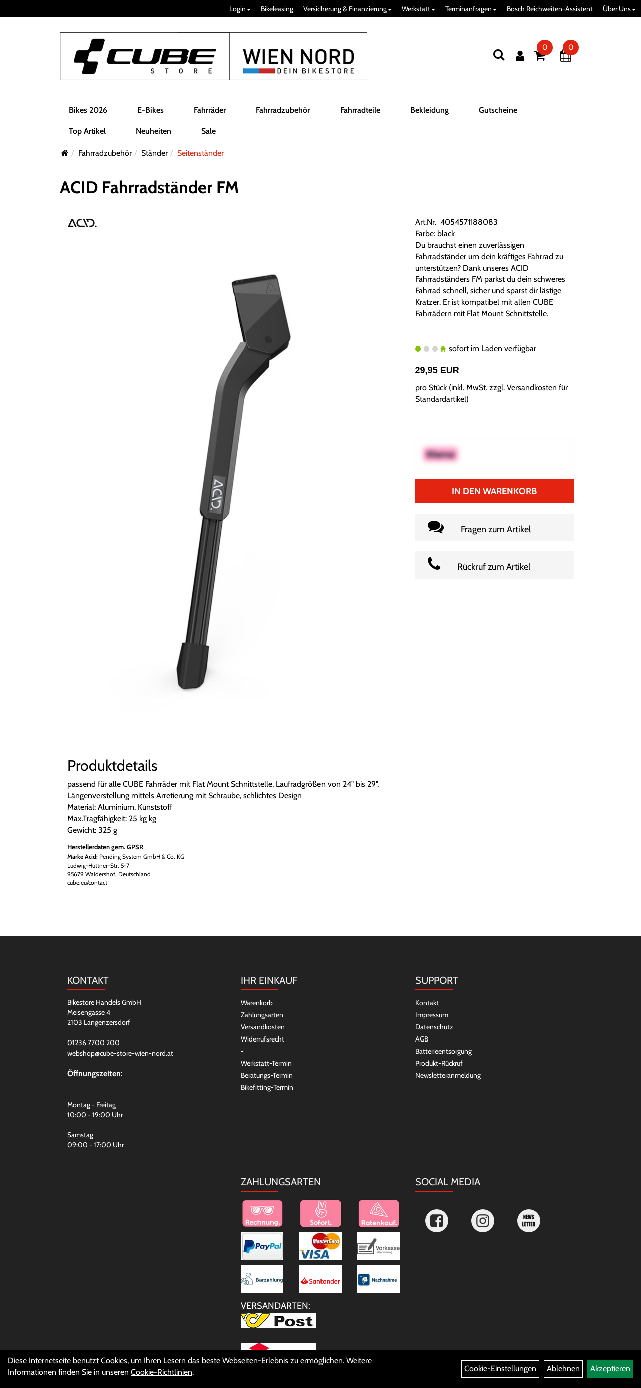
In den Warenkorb (494, 491)
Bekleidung (429, 112)
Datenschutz (434, 1026)
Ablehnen (563, 1368)
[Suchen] (499, 54)
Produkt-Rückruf (439, 1063)
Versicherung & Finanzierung (347, 8)
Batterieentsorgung (443, 1051)
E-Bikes (150, 112)
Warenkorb (257, 1002)
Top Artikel (87, 133)
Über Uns (619, 8)
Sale (208, 133)
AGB (421, 1039)
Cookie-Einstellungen (500, 1368)
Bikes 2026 (88, 112)
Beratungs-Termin (267, 1075)
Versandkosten (263, 1026)
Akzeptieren (610, 1368)
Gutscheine (498, 112)
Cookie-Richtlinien (161, 1372)
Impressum (431, 1014)
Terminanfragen (471, 8)
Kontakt (427, 1002)
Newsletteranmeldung (448, 1075)
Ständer (154, 153)
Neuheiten (153, 133)
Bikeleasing (277, 8)
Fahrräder (210, 112)
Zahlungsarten (262, 1014)
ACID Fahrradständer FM (149, 187)
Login (240, 8)
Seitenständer (200, 153)
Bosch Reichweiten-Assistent (550, 8)
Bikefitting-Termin (267, 1087)
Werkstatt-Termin (266, 1063)
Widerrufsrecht (262, 1039)
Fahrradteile (360, 112)
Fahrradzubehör (283, 112)
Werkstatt (418, 8)
